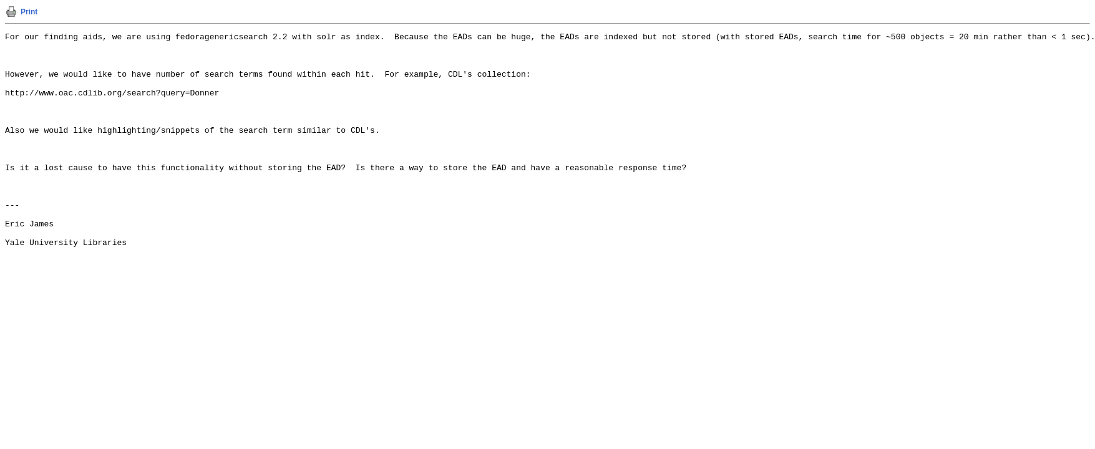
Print (29, 11)
